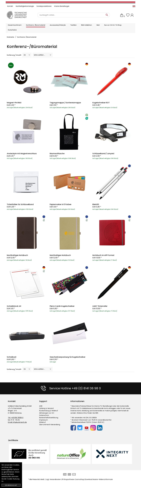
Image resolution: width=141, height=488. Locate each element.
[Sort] (43, 55)
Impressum (43, 420)
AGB (40, 406)
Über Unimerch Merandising (49, 424)
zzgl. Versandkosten (53, 479)
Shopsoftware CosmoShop (74, 479)
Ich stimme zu (11, 485)
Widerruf (42, 422)
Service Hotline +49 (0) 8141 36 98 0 (75, 388)
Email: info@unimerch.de (17, 422)
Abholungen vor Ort (46, 413)
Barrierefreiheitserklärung (48, 418)
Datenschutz (44, 415)
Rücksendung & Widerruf (48, 411)
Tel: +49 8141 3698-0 (15, 418)
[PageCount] (27, 55)
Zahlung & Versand (46, 408)
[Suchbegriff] (73, 15)
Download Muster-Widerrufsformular (99, 479)
